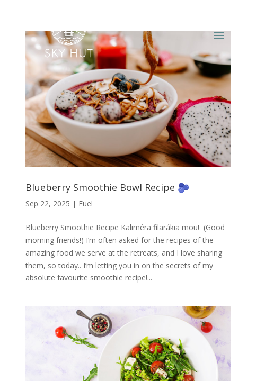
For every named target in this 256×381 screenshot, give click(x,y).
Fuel (85, 203)
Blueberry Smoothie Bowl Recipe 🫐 (107, 187)
